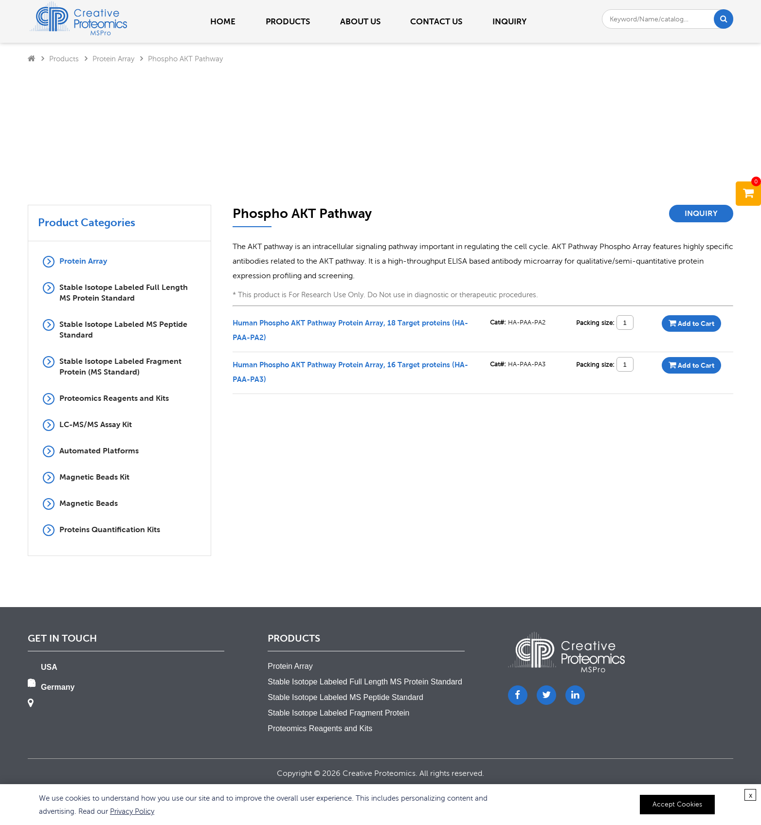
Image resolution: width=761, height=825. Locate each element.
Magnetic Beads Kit (94, 477)
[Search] (723, 19)
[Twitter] (546, 695)
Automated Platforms (99, 450)
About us (360, 21)
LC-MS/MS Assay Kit (95, 424)
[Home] (32, 58)
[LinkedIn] (575, 695)
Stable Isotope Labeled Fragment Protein (339, 713)
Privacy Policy (132, 811)
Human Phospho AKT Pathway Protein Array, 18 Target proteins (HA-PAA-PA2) (350, 329)
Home (223, 21)
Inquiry (509, 21)
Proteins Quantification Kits (109, 529)
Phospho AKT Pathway (185, 58)
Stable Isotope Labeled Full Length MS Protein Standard (123, 293)
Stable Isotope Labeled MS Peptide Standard (123, 330)
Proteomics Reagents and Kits (114, 398)
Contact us (436, 21)
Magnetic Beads (88, 503)
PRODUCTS (288, 21)
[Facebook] (517, 695)
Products (64, 58)
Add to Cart (691, 323)
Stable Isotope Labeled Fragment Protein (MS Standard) (120, 367)
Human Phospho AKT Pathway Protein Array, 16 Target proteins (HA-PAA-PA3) (350, 371)
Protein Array (113, 58)
